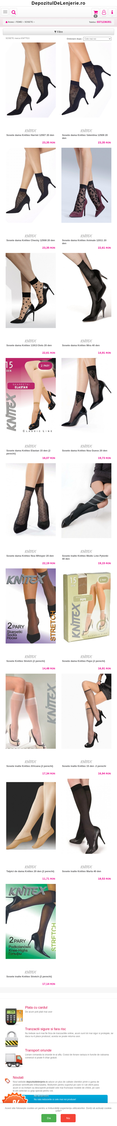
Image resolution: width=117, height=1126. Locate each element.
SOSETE (29, 22)
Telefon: (100, 22)
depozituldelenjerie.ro (37, 1082)
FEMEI (19, 22)
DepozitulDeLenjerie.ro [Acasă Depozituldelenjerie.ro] (59, 3)
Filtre (58, 31)
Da (49, 1118)
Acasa (10, 22)
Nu (68, 1118)
